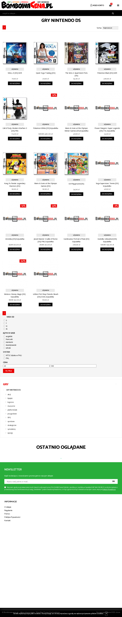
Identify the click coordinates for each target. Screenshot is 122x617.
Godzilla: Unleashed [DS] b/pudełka (107, 240)
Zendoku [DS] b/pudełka (14, 239)
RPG (9, 417)
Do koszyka (15, 83)
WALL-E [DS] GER (15, 73)
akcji (9, 394)
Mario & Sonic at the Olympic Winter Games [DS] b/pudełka (76, 129)
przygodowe (12, 413)
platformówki (12, 409)
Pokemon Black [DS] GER (107, 73)
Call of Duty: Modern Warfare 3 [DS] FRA (15, 129)
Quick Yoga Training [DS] (45, 73)
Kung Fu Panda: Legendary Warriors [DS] (14, 184)
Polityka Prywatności (12, 517)
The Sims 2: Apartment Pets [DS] (76, 74)
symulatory (12, 429)
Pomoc (7, 513)
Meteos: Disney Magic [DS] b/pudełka (15, 295)
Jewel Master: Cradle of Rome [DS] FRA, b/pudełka (46, 240)
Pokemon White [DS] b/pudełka (45, 128)
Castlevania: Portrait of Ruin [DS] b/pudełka (76, 240)
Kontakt (7, 520)
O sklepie (7, 507)
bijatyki (10, 398)
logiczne (11, 402)
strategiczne (12, 425)
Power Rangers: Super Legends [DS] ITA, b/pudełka (107, 129)
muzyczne (11, 406)
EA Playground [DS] (76, 183)
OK (113, 481)
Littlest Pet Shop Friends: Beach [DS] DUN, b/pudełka (45, 295)
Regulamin (8, 510)
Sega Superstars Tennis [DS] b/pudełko (107, 184)
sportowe (11, 421)
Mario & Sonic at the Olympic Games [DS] (45, 184)
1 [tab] (61, 458)
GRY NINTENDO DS (13, 389)
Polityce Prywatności (109, 489)
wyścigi (10, 433)
